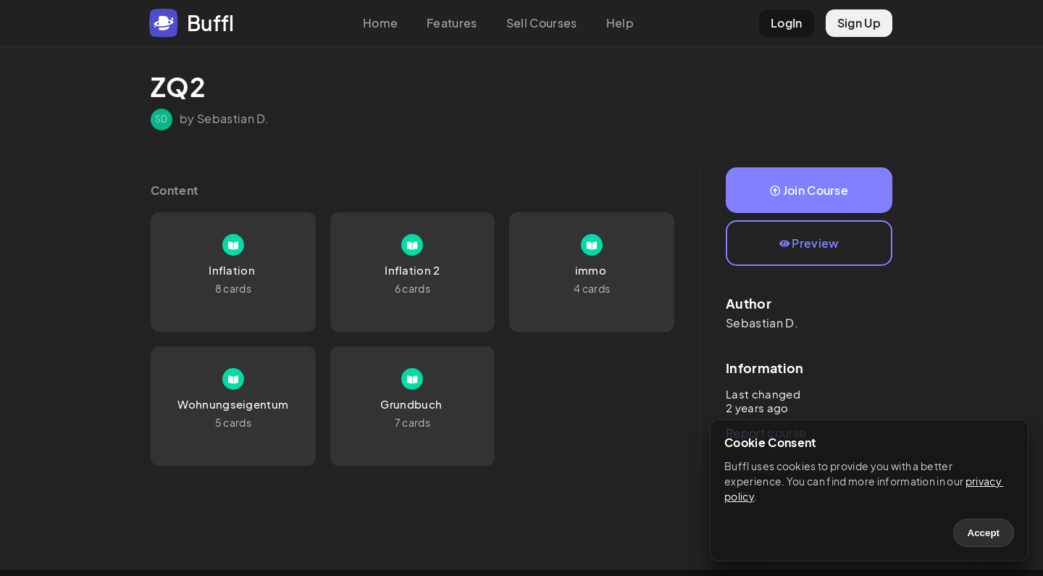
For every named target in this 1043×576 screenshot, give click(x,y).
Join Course (809, 190)
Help (620, 22)
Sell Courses (541, 22)
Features (452, 22)
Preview (809, 243)
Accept (984, 532)
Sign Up (859, 22)
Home (380, 22)
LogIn (787, 22)
